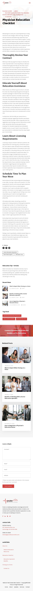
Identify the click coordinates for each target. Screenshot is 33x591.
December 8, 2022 (7, 11)
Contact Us (6, 568)
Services (22, 587)
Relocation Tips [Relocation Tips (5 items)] (21, 318)
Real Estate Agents (9, 13)
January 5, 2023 (15, 297)
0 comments (8, 16)
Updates (16, 587)
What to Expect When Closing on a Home (20, 286)
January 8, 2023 (15, 288)
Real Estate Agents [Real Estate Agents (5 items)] (9, 318)
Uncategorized (19, 14)
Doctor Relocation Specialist (10, 252)
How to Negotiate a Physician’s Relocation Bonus (14, 426)
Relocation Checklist (8, 555)
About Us (5, 546)
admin (16, 11)
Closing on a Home (7, 564)
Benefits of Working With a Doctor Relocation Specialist (15, 397)
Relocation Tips (11, 14)
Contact (28, 587)
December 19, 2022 (15, 304)
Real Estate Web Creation (13, 582)
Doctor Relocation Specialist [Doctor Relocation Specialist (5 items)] (12, 315)
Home (6, 587)
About (11, 587)
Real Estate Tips (19, 13)
